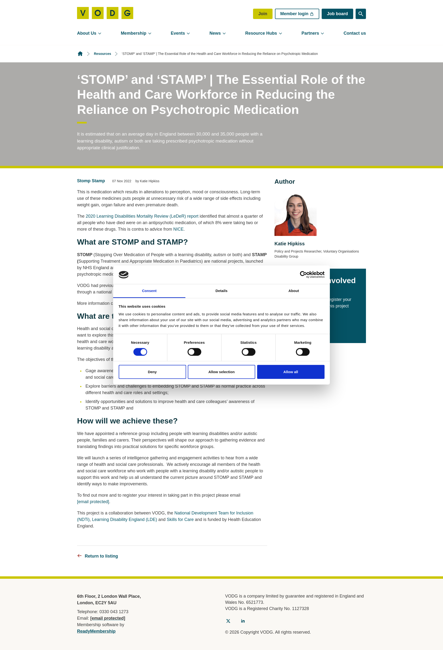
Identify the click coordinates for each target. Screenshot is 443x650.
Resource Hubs (261, 33)
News (215, 33)
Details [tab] (221, 291)
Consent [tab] (149, 291)
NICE (178, 229)
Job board (337, 13)
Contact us (355, 33)
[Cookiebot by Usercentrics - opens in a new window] (303, 274)
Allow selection (221, 372)
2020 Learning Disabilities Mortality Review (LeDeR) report (142, 216)
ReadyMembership (96, 631)
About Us (86, 33)
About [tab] (293, 291)
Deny (152, 372)
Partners (310, 33)
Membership (133, 33)
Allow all (290, 372)
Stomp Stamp (91, 180)
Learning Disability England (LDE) (124, 519)
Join (262, 13)
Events (178, 33)
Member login (297, 13)
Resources (102, 54)
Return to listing (101, 556)
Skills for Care (180, 519)
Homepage (80, 53)
